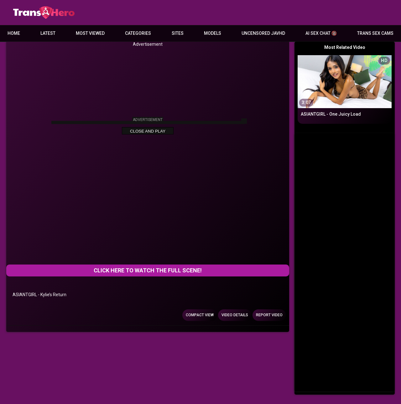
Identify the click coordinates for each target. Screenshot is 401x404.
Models (212, 33)
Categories (138, 33)
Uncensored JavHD (263, 33)
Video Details (234, 315)
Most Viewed (90, 33)
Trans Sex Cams (375, 33)
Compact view (200, 315)
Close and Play (147, 131)
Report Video (269, 315)
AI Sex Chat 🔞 (321, 33)
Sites (178, 33)
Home (14, 33)
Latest (47, 33)
